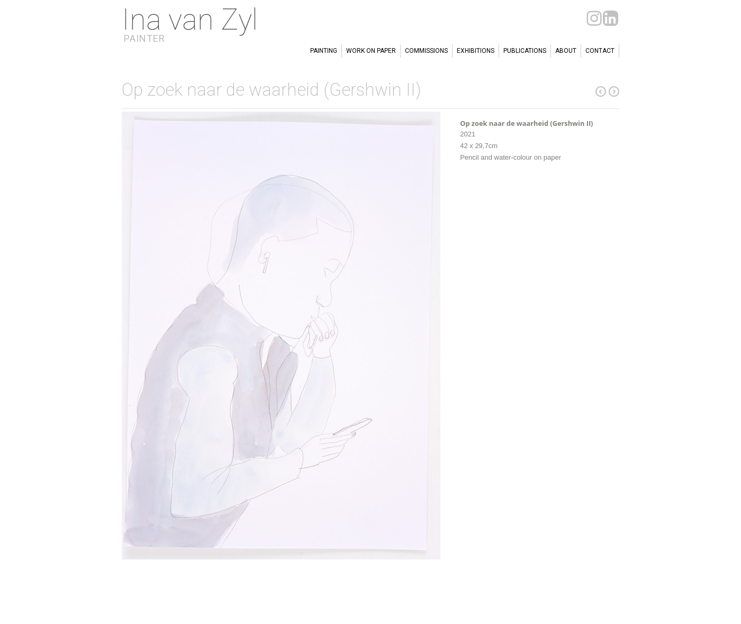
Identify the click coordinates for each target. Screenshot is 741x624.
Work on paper (371, 50)
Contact (600, 50)
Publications (524, 50)
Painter (144, 38)
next (600, 91)
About (565, 50)
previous (614, 91)
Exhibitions (475, 50)
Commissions (426, 50)
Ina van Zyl (190, 19)
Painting (323, 50)
